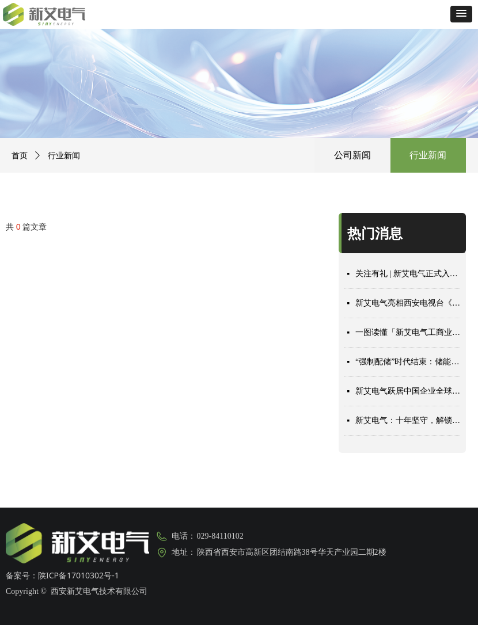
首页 (20, 155)
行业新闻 (427, 155)
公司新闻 (352, 155)
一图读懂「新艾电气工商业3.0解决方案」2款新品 (407, 332)
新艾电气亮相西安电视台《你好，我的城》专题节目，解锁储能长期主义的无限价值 (407, 303)
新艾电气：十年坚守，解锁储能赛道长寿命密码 (407, 420)
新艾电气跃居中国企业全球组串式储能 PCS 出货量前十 (407, 391)
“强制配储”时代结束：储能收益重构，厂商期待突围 (407, 361)
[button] (461, 14)
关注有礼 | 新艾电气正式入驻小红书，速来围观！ (407, 273)
